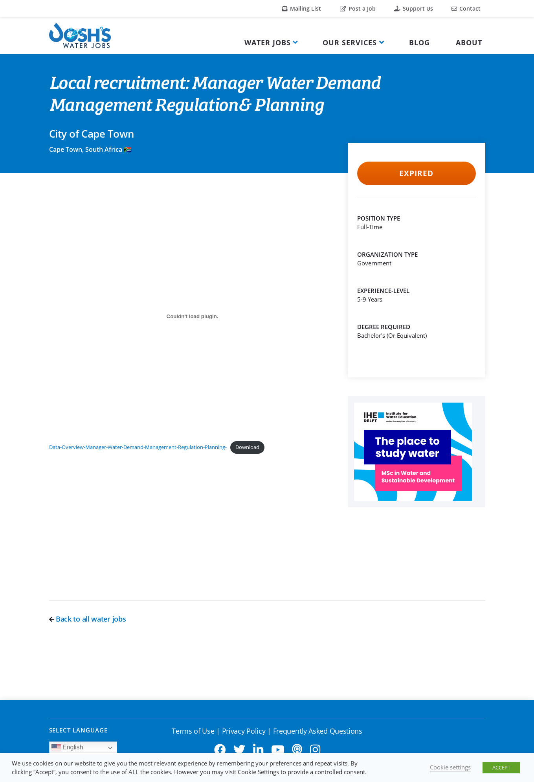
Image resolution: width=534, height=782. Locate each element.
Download (247, 447)
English (67, 748)
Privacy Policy (244, 731)
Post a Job (358, 8)
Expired (416, 173)
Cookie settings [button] (450, 767)
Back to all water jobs (87, 619)
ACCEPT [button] (501, 767)
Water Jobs (267, 42)
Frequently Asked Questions (317, 731)
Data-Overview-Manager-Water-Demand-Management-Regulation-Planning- (138, 447)
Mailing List (301, 8)
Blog (419, 42)
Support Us (413, 8)
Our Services (350, 42)
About (469, 42)
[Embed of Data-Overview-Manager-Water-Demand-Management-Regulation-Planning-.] (192, 316)
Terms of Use (193, 731)
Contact (466, 8)
